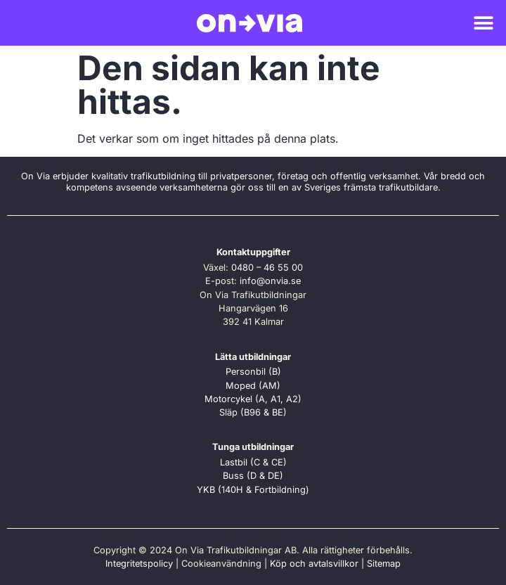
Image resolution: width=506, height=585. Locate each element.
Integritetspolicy (139, 563)
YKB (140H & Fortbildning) (253, 489)
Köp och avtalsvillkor (314, 563)
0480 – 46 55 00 (267, 267)
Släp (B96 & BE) (253, 412)
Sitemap (384, 563)
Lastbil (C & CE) (253, 462)
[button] (483, 23)
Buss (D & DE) (253, 475)
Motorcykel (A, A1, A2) (253, 399)
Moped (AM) (253, 385)
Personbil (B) (253, 371)
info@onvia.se (270, 281)
